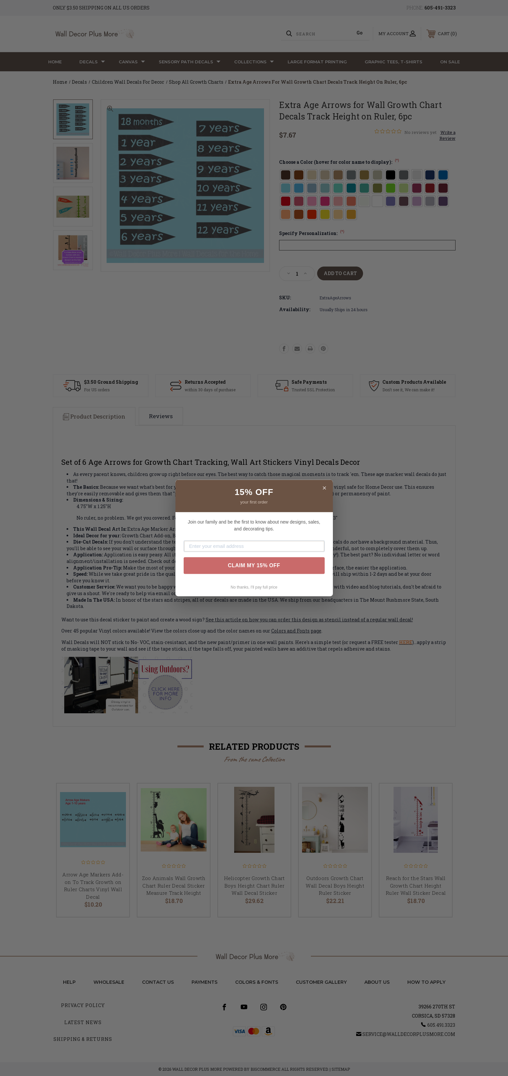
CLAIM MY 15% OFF (254, 565)
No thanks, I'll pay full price (254, 587)
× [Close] (324, 488)
